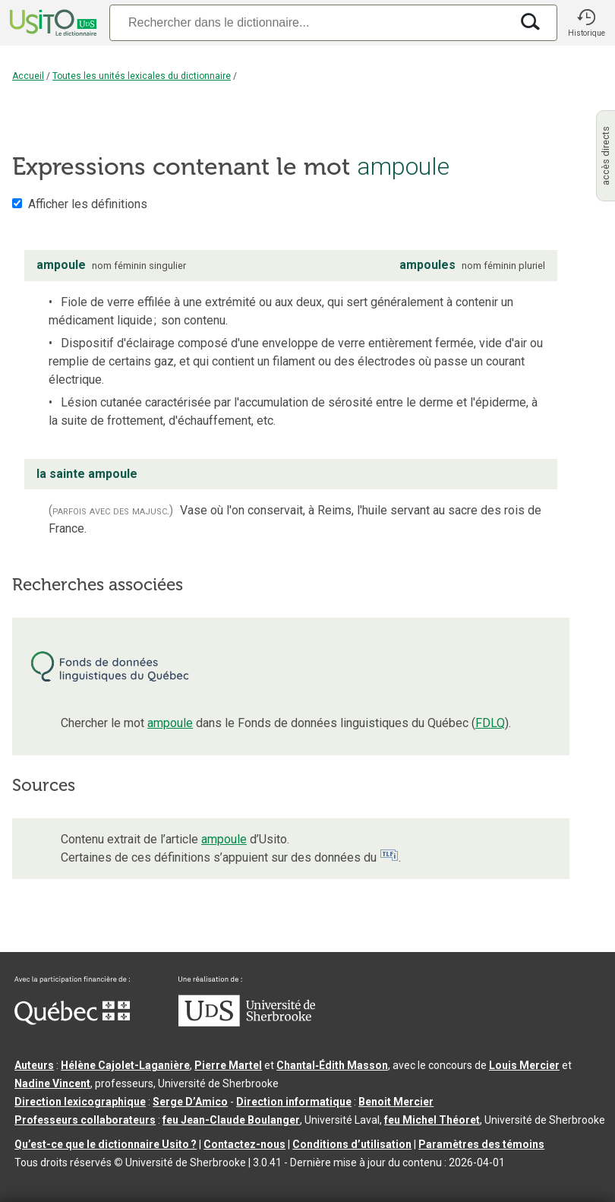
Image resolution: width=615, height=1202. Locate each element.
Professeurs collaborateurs (85, 1120)
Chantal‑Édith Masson (332, 1065)
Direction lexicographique (80, 1102)
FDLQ (490, 723)
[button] (586, 23)
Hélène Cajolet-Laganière (125, 1065)
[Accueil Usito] (51, 23)
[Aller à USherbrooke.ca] (246, 1023)
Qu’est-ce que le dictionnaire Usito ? (105, 1144)
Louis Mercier (524, 1065)
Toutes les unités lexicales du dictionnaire (141, 76)
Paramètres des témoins (481, 1144)
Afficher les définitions (87, 204)
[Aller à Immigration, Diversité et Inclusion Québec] (72, 1021)
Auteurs (34, 1065)
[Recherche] (309, 22)
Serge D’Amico (190, 1102)
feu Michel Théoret (432, 1120)
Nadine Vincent (52, 1083)
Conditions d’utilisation (352, 1144)
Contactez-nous (244, 1144)
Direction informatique (294, 1102)
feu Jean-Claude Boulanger (231, 1120)
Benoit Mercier (396, 1102)
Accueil (28, 76)
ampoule (170, 723)
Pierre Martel (228, 1065)
